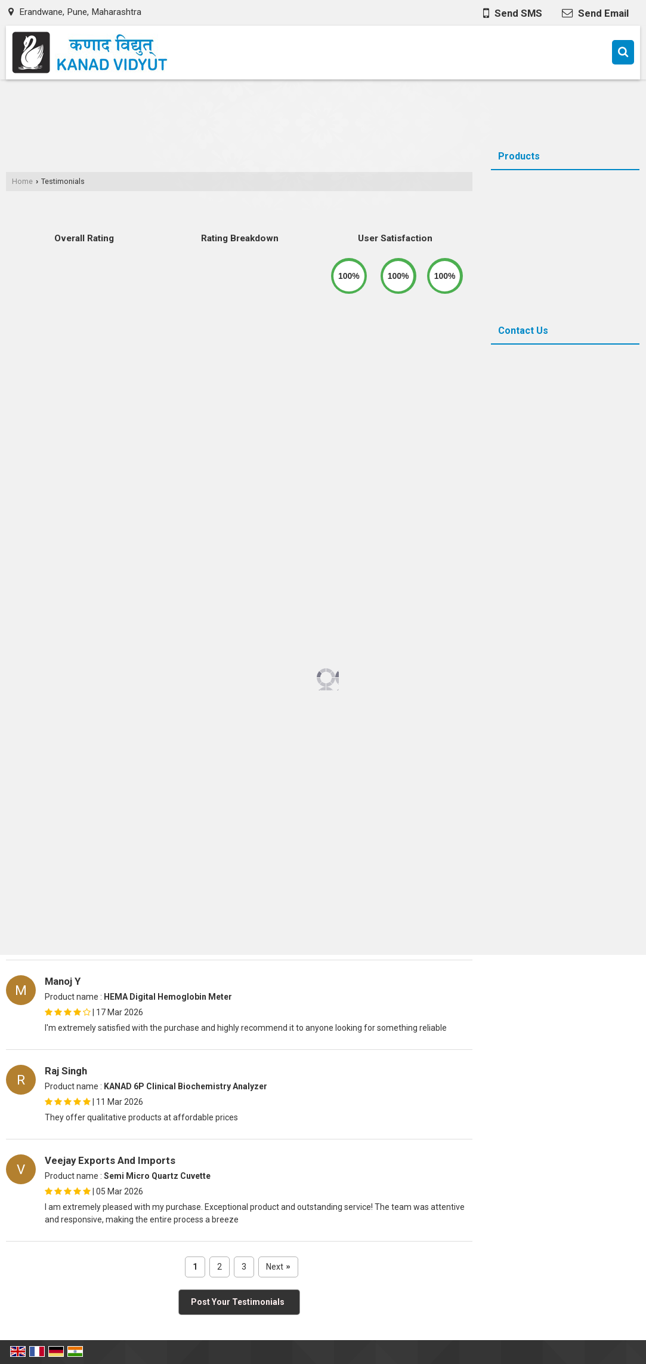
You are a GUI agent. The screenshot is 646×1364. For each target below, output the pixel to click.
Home (22, 181)
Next (278, 1267)
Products (519, 156)
